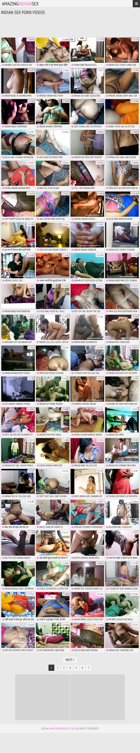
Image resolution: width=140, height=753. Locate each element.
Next (70, 659)
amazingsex (20, 3)
